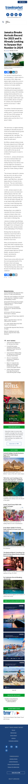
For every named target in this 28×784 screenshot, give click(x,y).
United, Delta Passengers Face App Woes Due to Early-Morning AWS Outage (14, 371)
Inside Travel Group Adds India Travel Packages (12, 505)
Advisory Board (13, 735)
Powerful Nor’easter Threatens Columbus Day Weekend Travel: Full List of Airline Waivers (14, 348)
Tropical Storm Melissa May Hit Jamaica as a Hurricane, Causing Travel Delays (14, 354)
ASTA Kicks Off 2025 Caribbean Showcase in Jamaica (12, 313)
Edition (22, 2)
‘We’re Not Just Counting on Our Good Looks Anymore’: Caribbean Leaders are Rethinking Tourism (14, 298)
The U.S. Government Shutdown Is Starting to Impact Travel (13, 359)
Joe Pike (7, 50)
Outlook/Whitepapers (13, 761)
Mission (13, 730)
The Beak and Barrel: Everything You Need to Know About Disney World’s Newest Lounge (13, 554)
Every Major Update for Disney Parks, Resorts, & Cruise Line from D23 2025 (13, 529)
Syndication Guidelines (13, 740)
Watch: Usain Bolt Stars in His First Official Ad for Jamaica (13, 320)
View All (14, 690)
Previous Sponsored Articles (13, 764)
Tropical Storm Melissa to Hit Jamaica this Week (13, 343)
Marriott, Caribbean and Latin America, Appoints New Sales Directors (12, 333)
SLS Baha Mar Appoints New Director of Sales (14, 328)
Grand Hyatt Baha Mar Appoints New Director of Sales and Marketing (13, 293)
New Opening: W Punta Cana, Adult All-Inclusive (14, 316)
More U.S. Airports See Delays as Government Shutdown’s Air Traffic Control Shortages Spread (13, 365)
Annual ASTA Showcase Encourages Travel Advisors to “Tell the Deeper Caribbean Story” (13, 303)
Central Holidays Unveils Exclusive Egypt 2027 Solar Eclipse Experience (13, 454)
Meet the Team (13, 732)
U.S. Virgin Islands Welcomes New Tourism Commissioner (13, 324)
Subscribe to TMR (14, 443)
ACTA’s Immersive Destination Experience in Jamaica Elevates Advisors (12, 308)
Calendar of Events (13, 759)
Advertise (13, 738)
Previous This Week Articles (13, 767)
